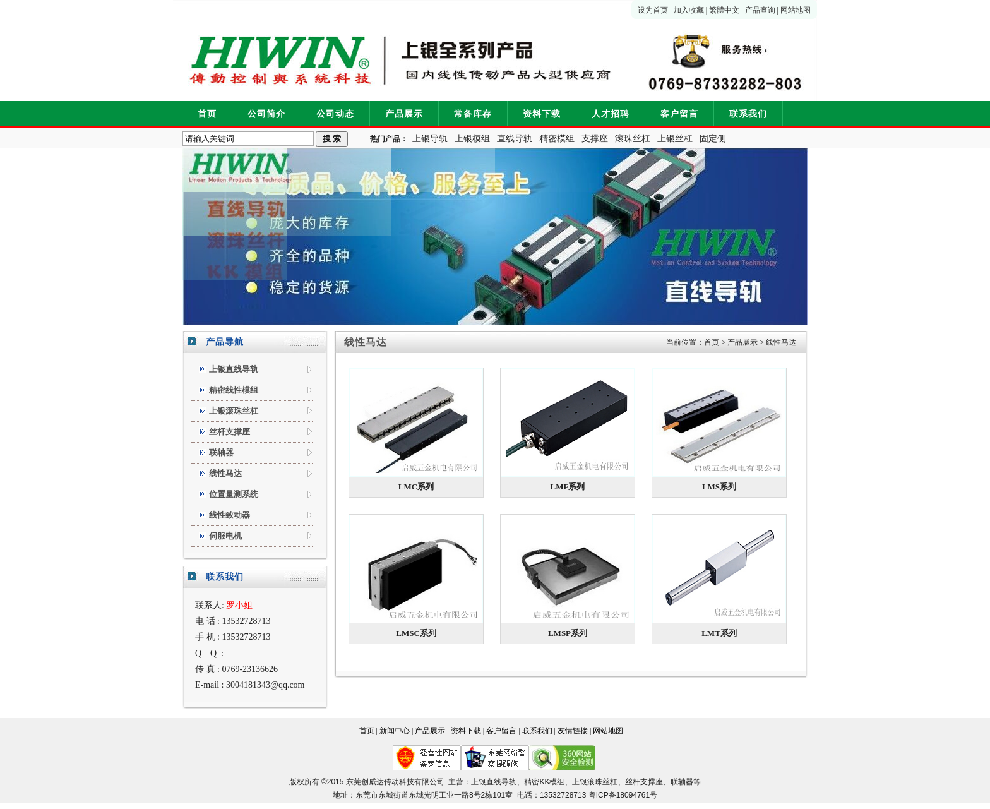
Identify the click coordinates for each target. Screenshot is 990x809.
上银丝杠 (675, 138)
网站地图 (795, 10)
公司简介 (266, 114)
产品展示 (404, 114)
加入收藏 (689, 10)
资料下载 (542, 114)
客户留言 (679, 114)
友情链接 (573, 730)
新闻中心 (394, 730)
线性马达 (781, 342)
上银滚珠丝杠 (594, 781)
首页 (207, 114)
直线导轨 (514, 138)
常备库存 (473, 114)
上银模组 (472, 138)
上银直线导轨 (493, 781)
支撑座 (594, 138)
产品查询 (760, 10)
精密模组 (557, 138)
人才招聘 (610, 114)
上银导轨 (430, 138)
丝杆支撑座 (644, 781)
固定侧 (713, 138)
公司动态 (335, 114)
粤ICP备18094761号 (622, 795)
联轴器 (682, 781)
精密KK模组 (544, 781)
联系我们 (748, 114)
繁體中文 (724, 10)
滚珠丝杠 (632, 138)
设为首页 (653, 10)
